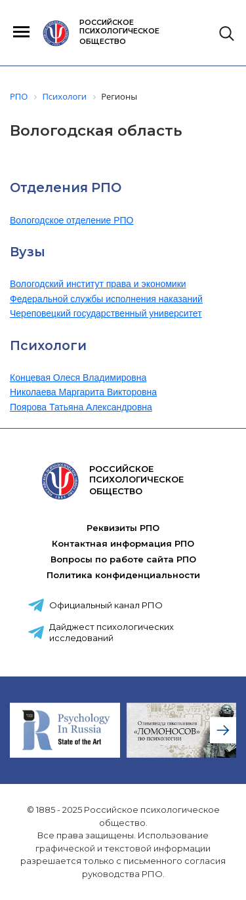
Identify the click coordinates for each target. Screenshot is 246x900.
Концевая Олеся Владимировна (78, 377)
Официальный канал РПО (106, 605)
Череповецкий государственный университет (106, 313)
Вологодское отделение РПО (72, 220)
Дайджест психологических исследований (111, 632)
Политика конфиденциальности (123, 575)
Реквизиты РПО (123, 527)
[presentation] (223, 730)
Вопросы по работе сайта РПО (123, 559)
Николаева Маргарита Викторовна (83, 392)
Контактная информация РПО (123, 543)
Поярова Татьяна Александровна (81, 407)
